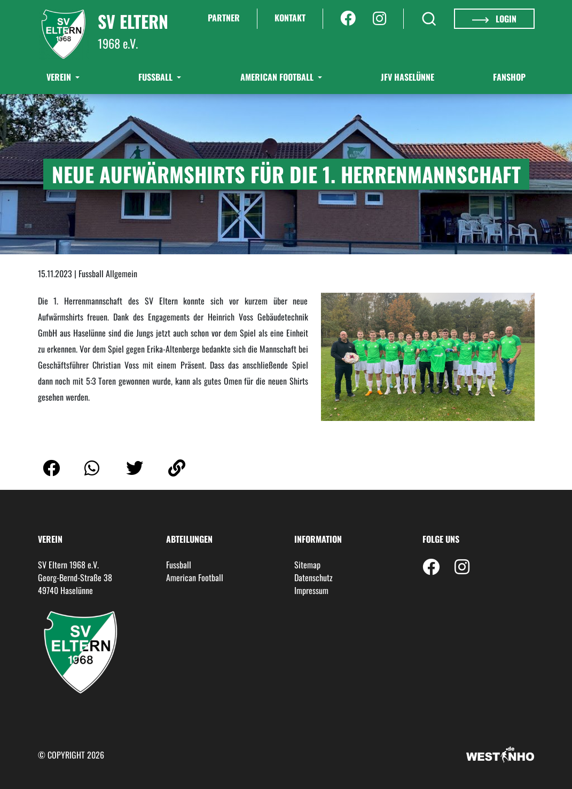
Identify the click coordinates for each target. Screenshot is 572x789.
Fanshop (509, 77)
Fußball (156, 77)
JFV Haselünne (407, 77)
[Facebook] (348, 19)
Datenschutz (313, 577)
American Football (278, 77)
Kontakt (290, 17)
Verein (59, 77)
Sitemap (307, 564)
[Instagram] (379, 19)
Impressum (311, 590)
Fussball (178, 564)
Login (494, 18)
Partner (224, 17)
